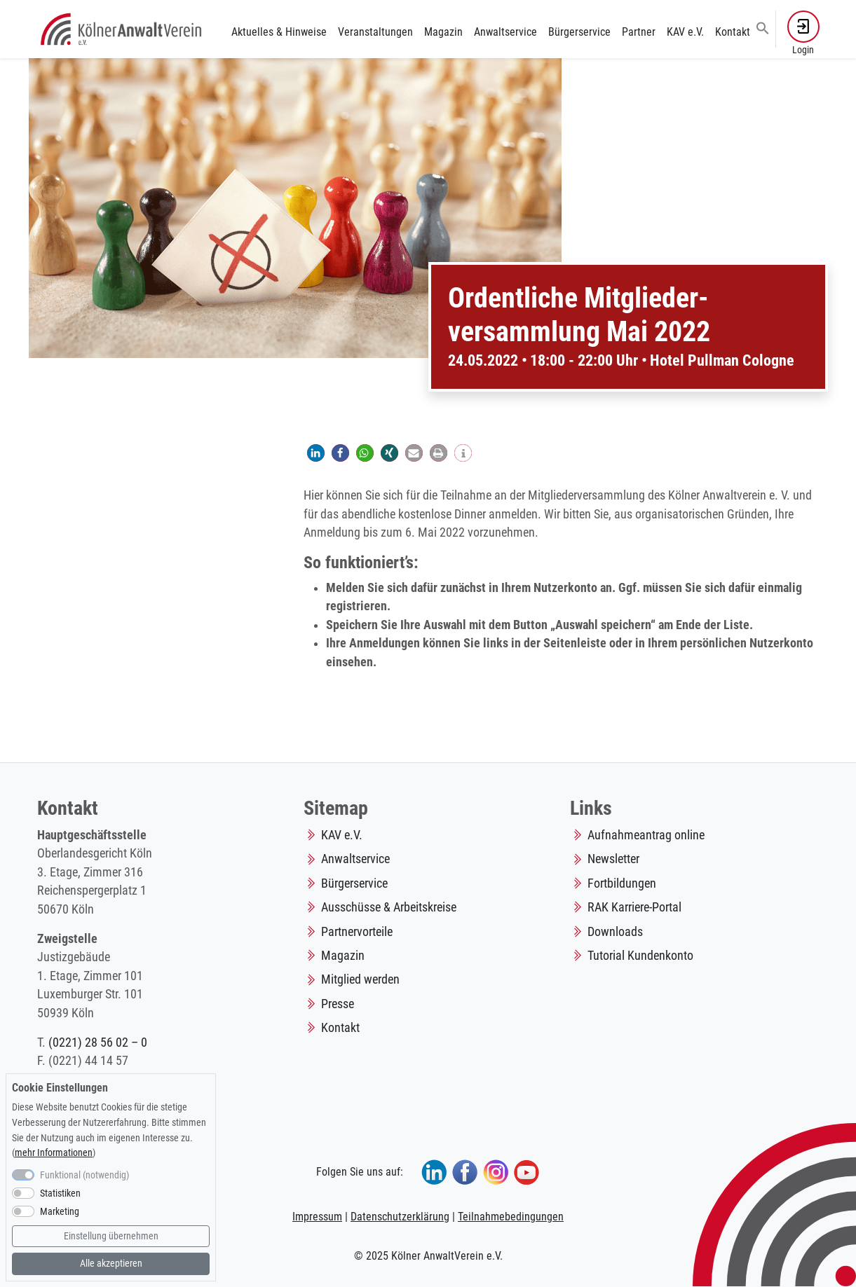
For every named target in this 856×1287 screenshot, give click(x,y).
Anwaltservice (505, 32)
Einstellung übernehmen (111, 1236)
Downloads (615, 932)
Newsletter (613, 859)
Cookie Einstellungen (60, 1087)
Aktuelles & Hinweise (279, 32)
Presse (337, 1004)
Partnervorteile (357, 932)
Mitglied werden (360, 979)
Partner (638, 32)
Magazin (443, 32)
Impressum (317, 1216)
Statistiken (60, 1193)
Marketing (59, 1212)
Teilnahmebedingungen (511, 1216)
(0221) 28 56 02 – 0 (97, 1042)
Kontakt (732, 32)
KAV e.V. (685, 32)
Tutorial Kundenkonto (640, 956)
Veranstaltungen (375, 32)
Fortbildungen (621, 883)
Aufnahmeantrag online (646, 835)
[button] (763, 27)
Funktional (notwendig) (84, 1175)
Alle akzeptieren (111, 1263)
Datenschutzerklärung (400, 1216)
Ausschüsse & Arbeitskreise (388, 907)
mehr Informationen (54, 1153)
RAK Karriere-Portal (634, 907)
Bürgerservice (579, 32)
